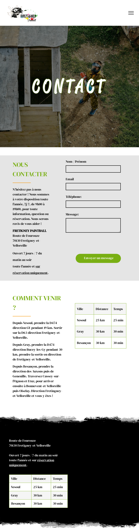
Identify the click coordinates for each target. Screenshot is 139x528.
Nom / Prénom (85, 161)
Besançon (18, 493)
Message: (81, 214)
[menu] (131, 13)
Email (79, 179)
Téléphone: (83, 196)
